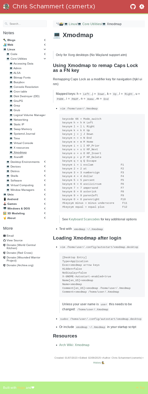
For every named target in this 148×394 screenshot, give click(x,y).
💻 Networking (18, 119)
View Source (15, 240)
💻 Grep (14, 105)
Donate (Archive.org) (20, 265)
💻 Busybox (17, 82)
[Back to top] (140, 387)
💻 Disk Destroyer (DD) (24, 96)
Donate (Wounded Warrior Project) (24, 259)
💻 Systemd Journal (22, 133)
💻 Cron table (18, 91)
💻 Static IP (16, 124)
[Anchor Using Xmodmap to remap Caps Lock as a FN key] (142, 67)
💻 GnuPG (16, 100)
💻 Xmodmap (18, 152)
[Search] (25, 23)
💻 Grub (14, 110)
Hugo (21, 387)
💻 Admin (15, 68)
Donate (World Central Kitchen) (21, 246)
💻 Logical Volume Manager (27, 114)
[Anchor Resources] (80, 335)
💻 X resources (19, 147)
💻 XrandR (16, 157)
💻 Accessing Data (21, 63)
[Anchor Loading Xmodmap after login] (124, 238)
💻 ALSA (14, 72)
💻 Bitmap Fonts (20, 77)
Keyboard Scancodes (84, 219)
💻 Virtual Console (21, 143)
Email (10, 235)
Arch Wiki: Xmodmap (74, 344)
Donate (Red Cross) (20, 252)
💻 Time (14, 138)
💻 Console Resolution (24, 86)
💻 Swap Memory (20, 129)
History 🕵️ (99, 362)
